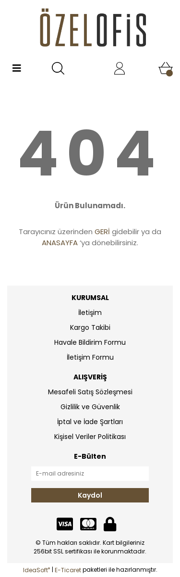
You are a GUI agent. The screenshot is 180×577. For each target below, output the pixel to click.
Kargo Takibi (90, 327)
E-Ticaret (68, 570)
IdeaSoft (36, 570)
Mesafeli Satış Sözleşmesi (90, 392)
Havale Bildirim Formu (90, 342)
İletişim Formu (90, 357)
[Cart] (165, 68)
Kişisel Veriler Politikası (90, 436)
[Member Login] (119, 68)
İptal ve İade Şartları (90, 421)
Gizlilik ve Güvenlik (90, 407)
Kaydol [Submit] (90, 495)
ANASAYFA (60, 243)
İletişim (90, 312)
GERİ (102, 231)
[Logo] (90, 29)
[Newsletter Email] (90, 473)
